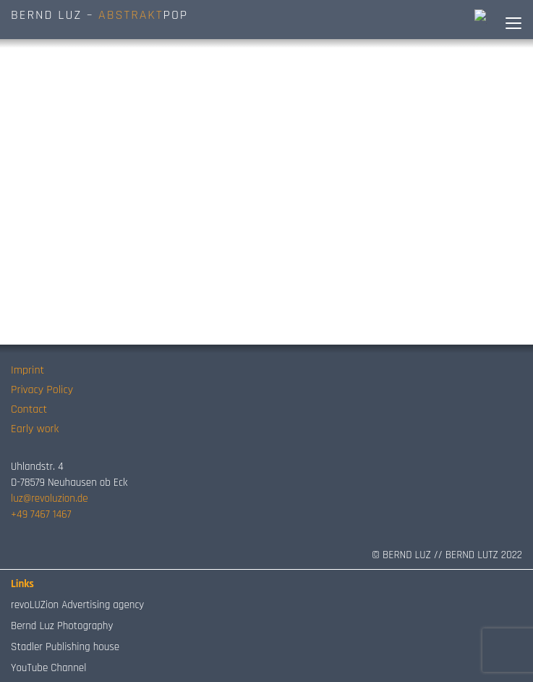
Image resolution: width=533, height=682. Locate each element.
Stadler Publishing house (65, 647)
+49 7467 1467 (41, 514)
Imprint (27, 370)
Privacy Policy (42, 389)
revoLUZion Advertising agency (77, 605)
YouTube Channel (48, 668)
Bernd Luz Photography (62, 626)
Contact (29, 409)
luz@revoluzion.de (49, 498)
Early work (35, 429)
